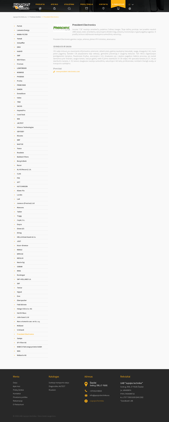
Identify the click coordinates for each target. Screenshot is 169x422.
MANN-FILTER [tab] (22, 34)
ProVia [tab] (19, 81)
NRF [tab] (18, 140)
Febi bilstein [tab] (22, 304)
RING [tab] (19, 271)
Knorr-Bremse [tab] (22, 245)
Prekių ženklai (86, 6)
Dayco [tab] (19, 224)
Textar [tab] (19, 288)
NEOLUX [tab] (20, 258)
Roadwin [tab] (20, 152)
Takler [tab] (19, 212)
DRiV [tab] (19, 47)
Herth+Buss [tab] (21, 313)
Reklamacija (17, 400)
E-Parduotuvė (18, 404)
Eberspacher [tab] (22, 300)
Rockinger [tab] (21, 275)
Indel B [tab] (19, 51)
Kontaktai (103, 6)
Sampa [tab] (19, 338)
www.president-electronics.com (68, 71)
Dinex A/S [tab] (20, 228)
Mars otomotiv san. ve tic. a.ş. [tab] (28, 321)
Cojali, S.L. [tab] (21, 220)
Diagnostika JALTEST (57, 386)
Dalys (15, 382)
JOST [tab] (19, 241)
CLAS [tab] (19, 174)
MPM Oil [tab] (20, 254)
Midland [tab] (20, 326)
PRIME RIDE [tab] (21, 85)
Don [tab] (18, 296)
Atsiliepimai (69, 6)
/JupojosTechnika (97, 400)
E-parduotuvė (118, 6)
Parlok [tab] (19, 26)
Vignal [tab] (19, 292)
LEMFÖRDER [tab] (22, 68)
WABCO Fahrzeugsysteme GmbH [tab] (29, 347)
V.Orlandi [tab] (20, 330)
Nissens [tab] (20, 136)
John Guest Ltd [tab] (23, 317)
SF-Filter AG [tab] (21, 342)
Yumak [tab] (19, 39)
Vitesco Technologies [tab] (25, 127)
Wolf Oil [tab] (20, 144)
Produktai (40, 6)
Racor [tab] (19, 165)
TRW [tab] (19, 102)
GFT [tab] (18, 182)
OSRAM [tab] (19, 266)
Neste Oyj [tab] (21, 262)
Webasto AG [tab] (21, 355)
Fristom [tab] (20, 64)
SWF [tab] (18, 55)
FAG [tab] (18, 178)
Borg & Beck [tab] (22, 161)
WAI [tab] (18, 119)
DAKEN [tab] (19, 89)
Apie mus (54, 6)
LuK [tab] (18, 199)
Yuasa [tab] (19, 148)
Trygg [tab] (19, 216)
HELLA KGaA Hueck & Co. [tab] (26, 237)
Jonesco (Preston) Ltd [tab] (26, 203)
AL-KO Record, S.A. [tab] (24, 169)
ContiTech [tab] (21, 115)
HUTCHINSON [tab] (22, 186)
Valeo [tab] (19, 98)
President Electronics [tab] (25, 334)
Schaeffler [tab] (21, 43)
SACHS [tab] (19, 106)
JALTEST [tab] (20, 123)
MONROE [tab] (20, 72)
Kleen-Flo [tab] (21, 190)
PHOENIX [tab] (20, 77)
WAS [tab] (18, 351)
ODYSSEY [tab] (20, 131)
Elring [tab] (19, 233)
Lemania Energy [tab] (23, 30)
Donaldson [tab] (21, 93)
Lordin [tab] (19, 195)
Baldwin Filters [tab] (23, 157)
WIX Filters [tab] (21, 60)
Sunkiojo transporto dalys (59, 382)
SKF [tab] (18, 283)
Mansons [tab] (20, 207)
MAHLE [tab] (19, 250)
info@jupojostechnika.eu (99, 395)
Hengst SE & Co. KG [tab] (24, 309)
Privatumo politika (20, 397)
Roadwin (52, 390)
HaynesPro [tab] (21, 110)
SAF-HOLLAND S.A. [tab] (24, 279)
